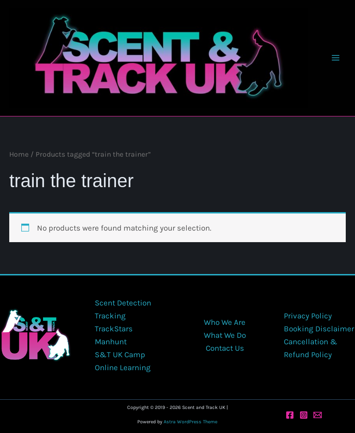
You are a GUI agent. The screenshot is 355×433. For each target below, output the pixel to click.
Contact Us (225, 348)
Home (19, 154)
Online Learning (123, 367)
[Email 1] (317, 415)
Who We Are (224, 322)
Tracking (110, 315)
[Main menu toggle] (335, 58)
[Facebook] (290, 415)
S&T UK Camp (120, 354)
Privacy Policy (308, 315)
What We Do (225, 335)
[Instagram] (304, 415)
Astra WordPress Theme (190, 422)
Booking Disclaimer (319, 328)
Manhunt (111, 341)
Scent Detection (123, 302)
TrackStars (114, 328)
